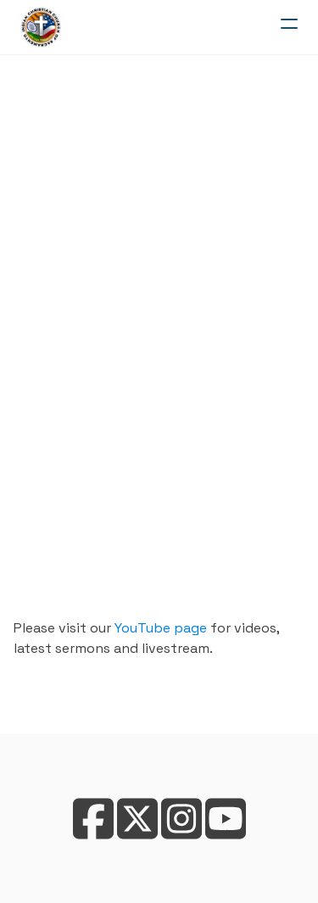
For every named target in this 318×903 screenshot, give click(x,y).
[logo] (40, 27)
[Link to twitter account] (137, 818)
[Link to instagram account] (181, 818)
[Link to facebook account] (93, 818)
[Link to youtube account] (225, 818)
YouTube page (160, 628)
